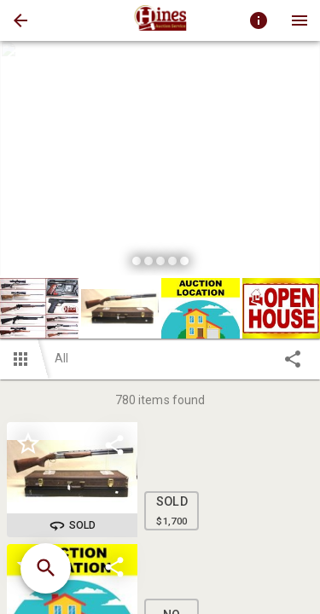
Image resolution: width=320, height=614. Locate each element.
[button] (20, 20)
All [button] (61, 358)
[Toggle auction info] (258, 20)
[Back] (20, 20)
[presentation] (160, 20)
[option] (160, 161)
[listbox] (160, 161)
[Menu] (299, 20)
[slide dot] (136, 261)
